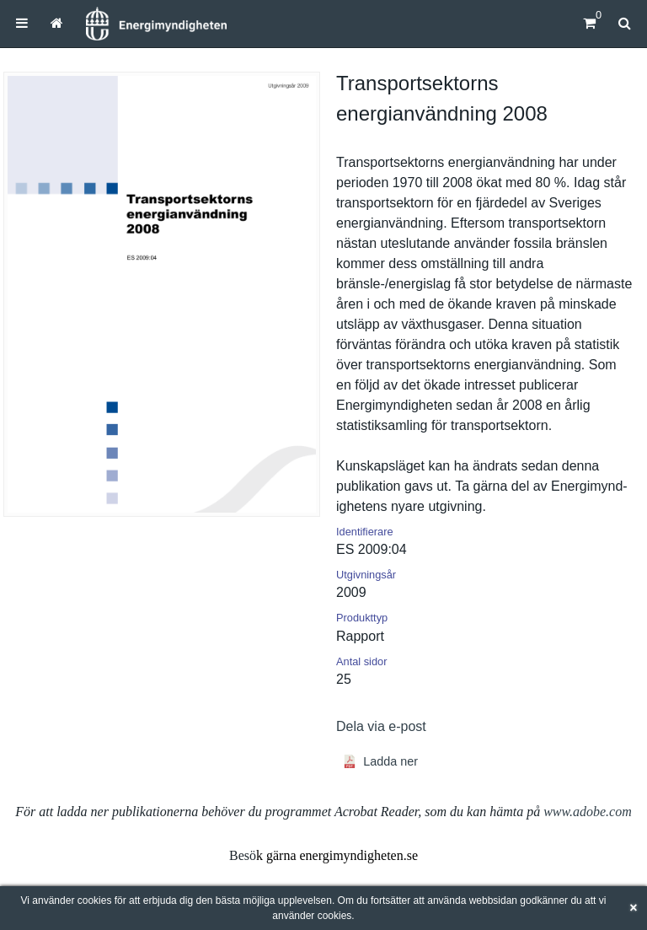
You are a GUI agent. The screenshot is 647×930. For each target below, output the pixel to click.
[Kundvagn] (589, 23)
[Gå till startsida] (56, 23)
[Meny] (22, 23)
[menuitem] (22, 23)
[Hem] (156, 23)
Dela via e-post (381, 726)
